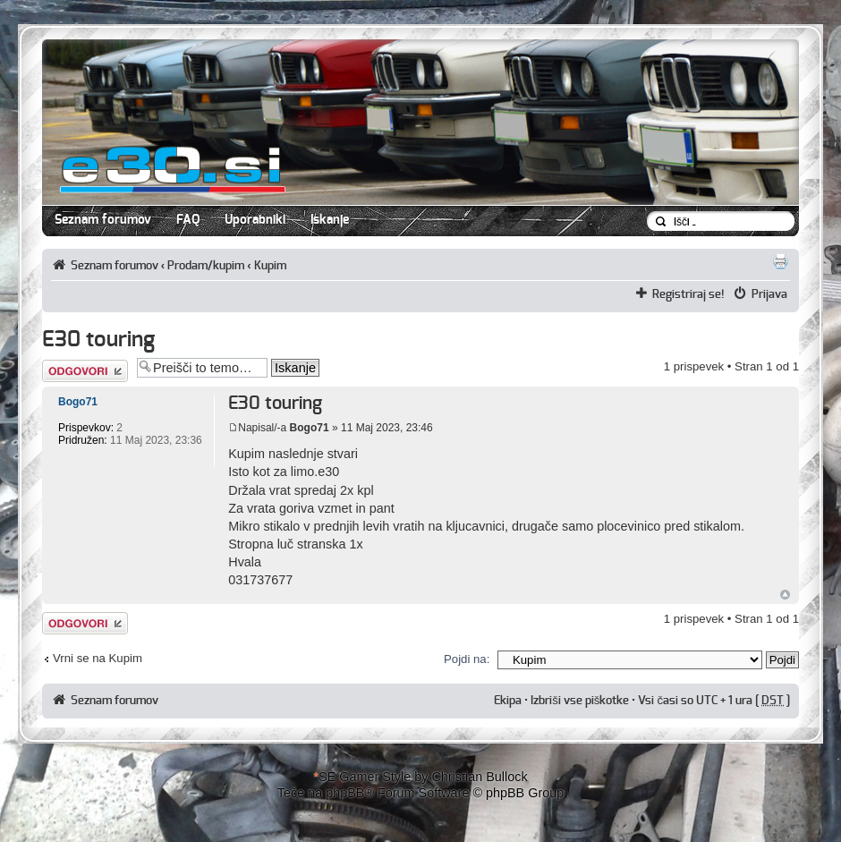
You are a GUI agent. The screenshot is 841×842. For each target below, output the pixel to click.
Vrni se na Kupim (97, 658)
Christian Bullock (479, 777)
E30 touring (98, 340)
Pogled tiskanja (780, 261)
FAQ (188, 220)
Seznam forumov (103, 220)
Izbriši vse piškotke (581, 700)
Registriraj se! (688, 294)
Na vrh (785, 595)
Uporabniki (255, 220)
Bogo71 (309, 427)
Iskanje (329, 220)
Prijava (769, 294)
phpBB (345, 793)
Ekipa (508, 700)
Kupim (270, 265)
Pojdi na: (466, 659)
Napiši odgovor (85, 371)
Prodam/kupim (205, 265)
